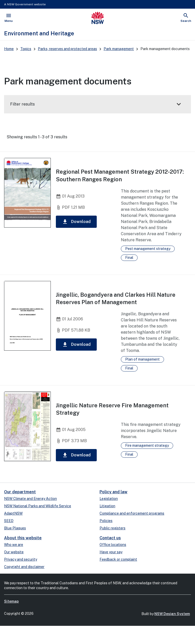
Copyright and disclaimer (24, 567)
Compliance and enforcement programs (132, 513)
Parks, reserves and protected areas (67, 49)
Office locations (113, 545)
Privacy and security (20, 559)
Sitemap (11, 601)
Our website (14, 552)
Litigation (107, 506)
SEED (8, 521)
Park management (119, 49)
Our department (20, 491)
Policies (106, 521)
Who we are (13, 545)
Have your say (111, 552)
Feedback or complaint (118, 559)
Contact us (110, 537)
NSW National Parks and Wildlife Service (37, 506)
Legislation (109, 499)
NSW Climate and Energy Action (30, 499)
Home (9, 49)
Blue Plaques (15, 528)
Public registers (112, 528)
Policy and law (113, 491)
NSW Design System (172, 614)
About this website (23, 537)
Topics (25, 49)
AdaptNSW (13, 513)
